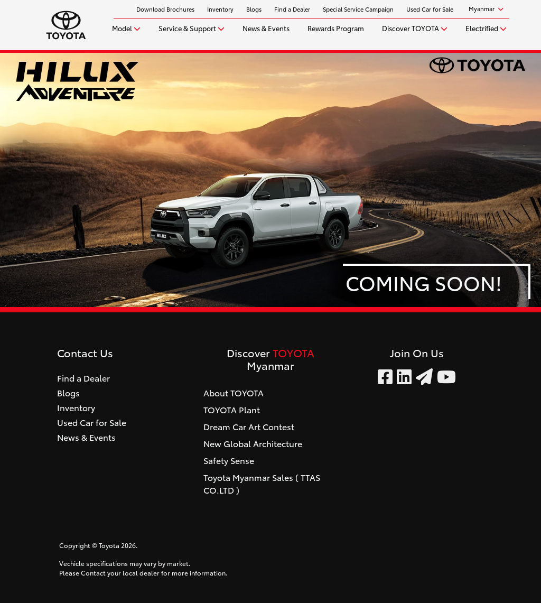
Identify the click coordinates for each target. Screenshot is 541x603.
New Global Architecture (252, 443)
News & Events (266, 27)
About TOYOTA (233, 392)
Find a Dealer (292, 9)
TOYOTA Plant (231, 409)
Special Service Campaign (358, 9)
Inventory (220, 9)
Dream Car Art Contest (248, 426)
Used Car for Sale (429, 9)
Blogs (254, 9)
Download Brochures (165, 9)
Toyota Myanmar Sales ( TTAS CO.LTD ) (261, 483)
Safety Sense (228, 460)
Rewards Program (335, 27)
